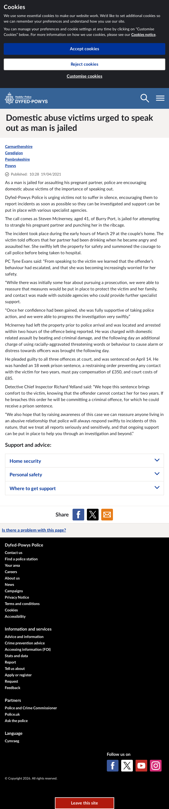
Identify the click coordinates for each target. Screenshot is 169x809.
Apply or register (18, 675)
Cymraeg (12, 741)
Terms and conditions (22, 604)
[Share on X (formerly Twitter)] (93, 514)
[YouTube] (141, 766)
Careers (11, 572)
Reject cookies (84, 64)
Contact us (13, 553)
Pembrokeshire (17, 159)
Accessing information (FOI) (28, 650)
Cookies (11, 610)
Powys (10, 166)
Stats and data (16, 656)
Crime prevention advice (25, 643)
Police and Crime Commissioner (31, 708)
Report (10, 662)
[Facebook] (113, 766)
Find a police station (21, 559)
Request (11, 681)
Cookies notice (143, 35)
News (9, 585)
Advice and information (24, 637)
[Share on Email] (107, 514)
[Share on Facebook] (78, 514)
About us (12, 578)
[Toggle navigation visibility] (160, 98)
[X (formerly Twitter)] (127, 766)
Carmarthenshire (18, 147)
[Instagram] (156, 766)
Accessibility (15, 617)
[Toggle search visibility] (145, 98)
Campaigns (14, 591)
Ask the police (16, 721)
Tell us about (15, 669)
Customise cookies (84, 76)
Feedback (12, 688)
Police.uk (12, 714)
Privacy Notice (17, 597)
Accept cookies (84, 49)
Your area (12, 566)
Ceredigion (14, 153)
